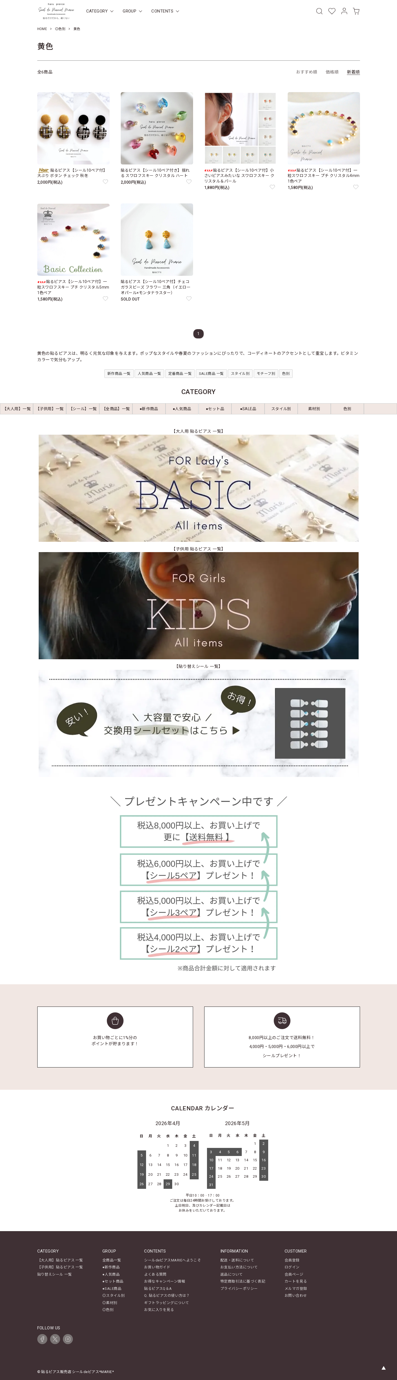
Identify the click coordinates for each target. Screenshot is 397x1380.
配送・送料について (237, 1260)
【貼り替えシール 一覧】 (198, 666)
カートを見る (296, 1281)
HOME (42, 29)
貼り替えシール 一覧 (54, 1274)
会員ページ (294, 1274)
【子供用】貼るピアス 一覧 (60, 1267)
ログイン (292, 1267)
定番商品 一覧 (180, 374)
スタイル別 (240, 374)
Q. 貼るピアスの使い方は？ (167, 1295)
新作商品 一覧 (119, 374)
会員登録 (292, 1260)
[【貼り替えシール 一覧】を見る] (198, 723)
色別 (286, 374)
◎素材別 (109, 1303)
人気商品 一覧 (149, 374)
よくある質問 (155, 1274)
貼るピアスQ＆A (158, 1288)
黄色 (76, 29)
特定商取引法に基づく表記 (242, 1281)
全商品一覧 (111, 1260)
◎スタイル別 (113, 1295)
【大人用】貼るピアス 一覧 (60, 1260)
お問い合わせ (296, 1295)
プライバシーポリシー (239, 1288)
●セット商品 (113, 1281)
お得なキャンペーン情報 (164, 1281)
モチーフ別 (266, 374)
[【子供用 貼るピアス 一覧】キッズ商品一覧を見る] (198, 605)
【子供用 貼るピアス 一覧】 (198, 549)
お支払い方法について (239, 1267)
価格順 (332, 72)
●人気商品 (111, 1274)
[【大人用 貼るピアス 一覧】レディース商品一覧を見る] (198, 488)
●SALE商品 (111, 1288)
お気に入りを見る (159, 1310)
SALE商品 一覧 (211, 374)
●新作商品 (111, 1267)
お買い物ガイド (157, 1267)
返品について (231, 1274)
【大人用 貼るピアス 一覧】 (198, 431)
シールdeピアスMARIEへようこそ (172, 1260)
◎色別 (60, 29)
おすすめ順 (306, 72)
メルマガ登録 (296, 1288)
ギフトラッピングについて (166, 1303)
